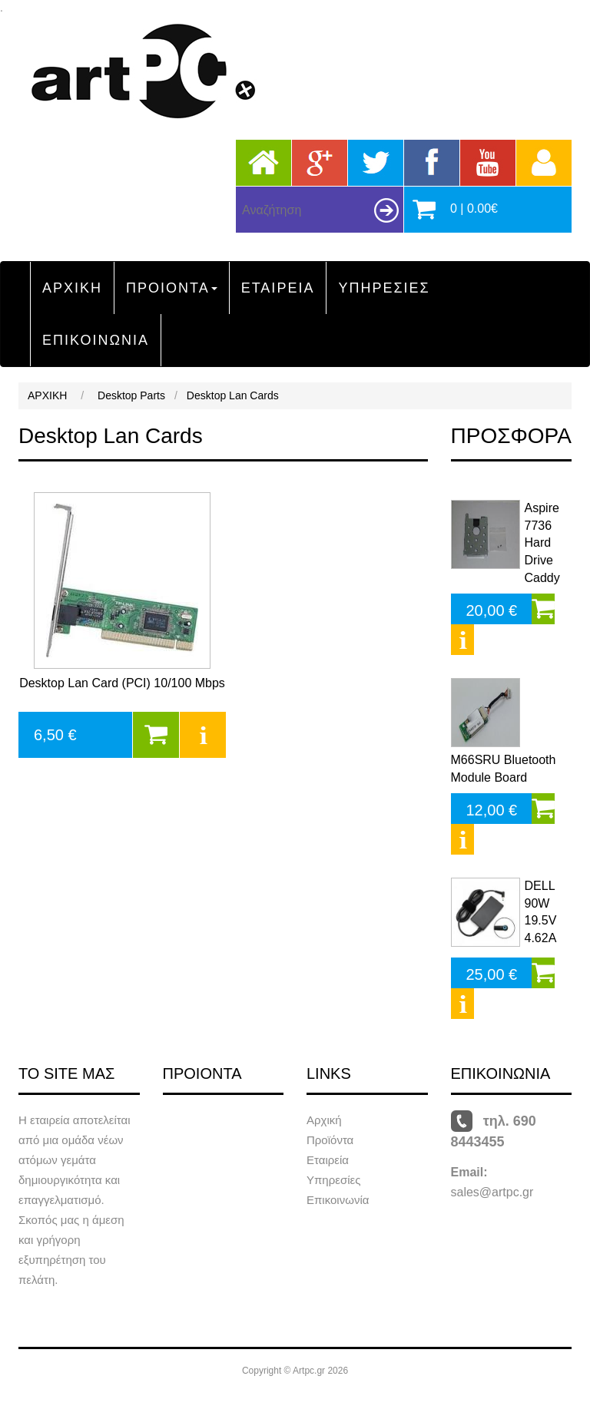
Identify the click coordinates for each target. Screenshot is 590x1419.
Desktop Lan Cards (233, 395)
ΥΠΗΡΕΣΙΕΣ (383, 288)
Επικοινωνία (338, 1199)
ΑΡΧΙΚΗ (72, 288)
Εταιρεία (328, 1159)
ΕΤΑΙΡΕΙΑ (278, 288)
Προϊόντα (330, 1139)
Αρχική (324, 1119)
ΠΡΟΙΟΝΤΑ (171, 288)
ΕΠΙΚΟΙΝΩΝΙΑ (95, 340)
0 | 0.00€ (474, 208)
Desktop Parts (131, 395)
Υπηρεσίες (333, 1179)
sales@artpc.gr (492, 1192)
